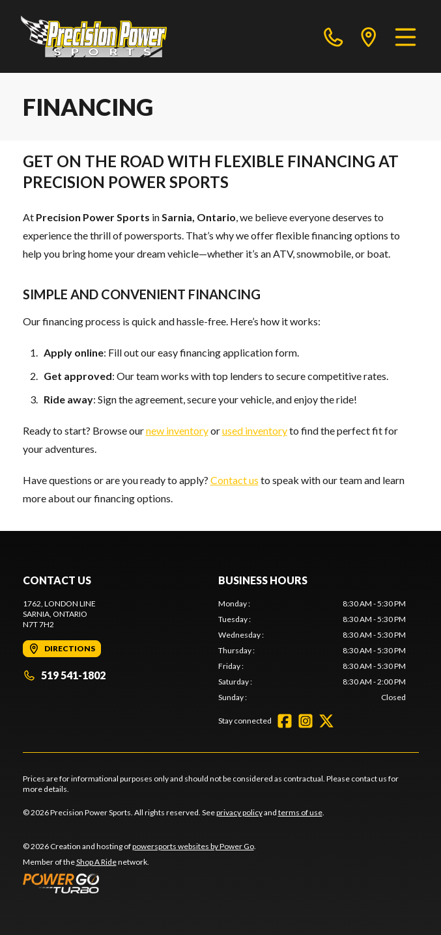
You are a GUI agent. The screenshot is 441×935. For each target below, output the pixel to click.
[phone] (333, 36)
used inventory (254, 430)
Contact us (234, 480)
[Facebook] (284, 721)
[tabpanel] (312, 651)
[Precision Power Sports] (94, 36)
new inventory (177, 430)
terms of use (300, 812)
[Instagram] (305, 721)
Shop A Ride (96, 862)
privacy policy (239, 812)
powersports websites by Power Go (193, 846)
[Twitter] (326, 721)
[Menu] (405, 36)
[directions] (368, 36)
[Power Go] (139, 883)
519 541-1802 (64, 675)
